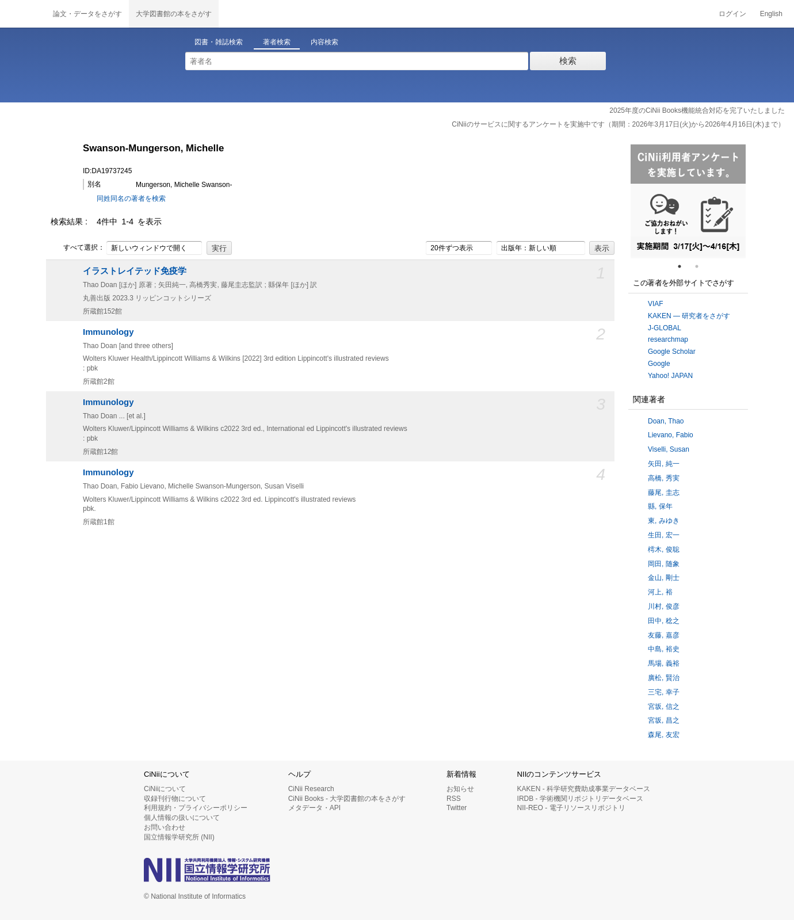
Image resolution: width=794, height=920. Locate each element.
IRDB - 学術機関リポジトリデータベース (580, 799)
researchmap (668, 339)
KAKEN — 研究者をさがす (689, 316)
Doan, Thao (666, 421)
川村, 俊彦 (664, 606)
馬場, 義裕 (664, 663)
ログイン (732, 14)
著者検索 (277, 42)
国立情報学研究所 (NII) (179, 837)
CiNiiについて (165, 789)
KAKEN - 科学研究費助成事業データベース (583, 789)
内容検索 (324, 42)
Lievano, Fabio (670, 435)
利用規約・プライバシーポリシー (195, 808)
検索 (568, 61)
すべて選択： (78, 248)
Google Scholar (672, 352)
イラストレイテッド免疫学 (134, 271)
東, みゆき (664, 521)
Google (659, 364)
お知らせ (460, 789)
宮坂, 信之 (664, 707)
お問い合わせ (164, 827)
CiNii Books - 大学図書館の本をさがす (347, 799)
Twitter (456, 808)
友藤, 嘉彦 (664, 635)
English (771, 14)
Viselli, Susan (668, 449)
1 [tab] (684, 266)
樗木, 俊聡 (664, 549)
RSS (453, 799)
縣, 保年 (660, 506)
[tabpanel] (688, 201)
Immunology (108, 332)
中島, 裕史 (664, 649)
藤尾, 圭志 (664, 492)
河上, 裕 (660, 592)
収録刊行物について (175, 799)
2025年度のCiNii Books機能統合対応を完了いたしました (697, 110)
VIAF (655, 304)
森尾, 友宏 (664, 735)
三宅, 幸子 (664, 692)
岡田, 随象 (664, 564)
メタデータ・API (314, 808)
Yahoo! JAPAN (670, 376)
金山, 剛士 (664, 578)
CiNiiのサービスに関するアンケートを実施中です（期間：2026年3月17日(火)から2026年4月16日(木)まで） (618, 124)
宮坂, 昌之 (664, 720)
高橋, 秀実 (664, 478)
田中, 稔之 (664, 621)
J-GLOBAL (664, 328)
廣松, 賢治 (664, 678)
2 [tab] (701, 266)
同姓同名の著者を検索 (131, 198)
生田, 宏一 (664, 535)
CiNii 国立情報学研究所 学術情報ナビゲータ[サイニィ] (23, 14)
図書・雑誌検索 (218, 42)
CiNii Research (311, 789)
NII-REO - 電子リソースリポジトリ (571, 808)
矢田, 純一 (664, 464)
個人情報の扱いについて (182, 818)
